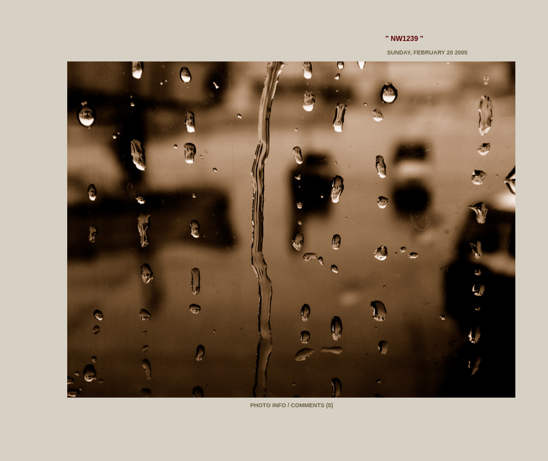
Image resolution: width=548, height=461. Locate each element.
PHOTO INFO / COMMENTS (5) (291, 405)
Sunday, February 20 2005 (426, 52)
